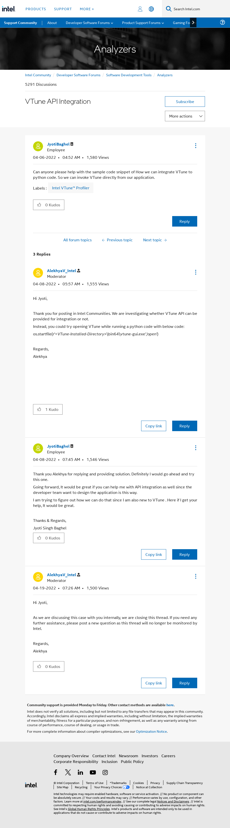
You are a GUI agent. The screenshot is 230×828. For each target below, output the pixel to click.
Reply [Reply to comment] (184, 426)
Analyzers (165, 74)
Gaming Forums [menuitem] (185, 22)
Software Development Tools (129, 74)
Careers (168, 755)
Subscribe (185, 101)
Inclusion (109, 761)
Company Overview (71, 755)
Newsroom (128, 755)
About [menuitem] (52, 22)
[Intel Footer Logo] (31, 784)
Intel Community (38, 74)
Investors (150, 755)
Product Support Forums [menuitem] (141, 22)
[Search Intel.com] (201, 9)
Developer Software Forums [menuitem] (88, 22)
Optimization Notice (151, 731)
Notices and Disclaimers (173, 801)
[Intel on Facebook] (56, 773)
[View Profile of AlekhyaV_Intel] (63, 271)
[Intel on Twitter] (68, 773)
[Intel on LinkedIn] (80, 773)
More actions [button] (180, 116)
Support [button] (63, 8)
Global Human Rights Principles (89, 808)
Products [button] (36, 8)
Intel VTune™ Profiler (70, 188)
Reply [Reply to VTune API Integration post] (184, 221)
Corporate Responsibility (76, 761)
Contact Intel (103, 755)
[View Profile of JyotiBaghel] (60, 144)
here (170, 704)
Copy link (153, 426)
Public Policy (132, 761)
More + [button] (87, 8)
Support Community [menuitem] (20, 22)
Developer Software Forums (79, 74)
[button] (195, 146)
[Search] (169, 9)
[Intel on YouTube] (93, 773)
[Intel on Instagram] (105, 773)
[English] (151, 9)
